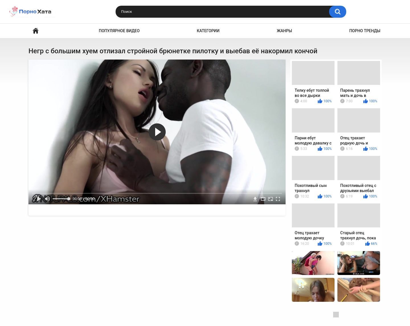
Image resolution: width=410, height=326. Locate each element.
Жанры (284, 30)
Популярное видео (119, 30)
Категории (208, 30)
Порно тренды (364, 30)
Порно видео (35, 31)
